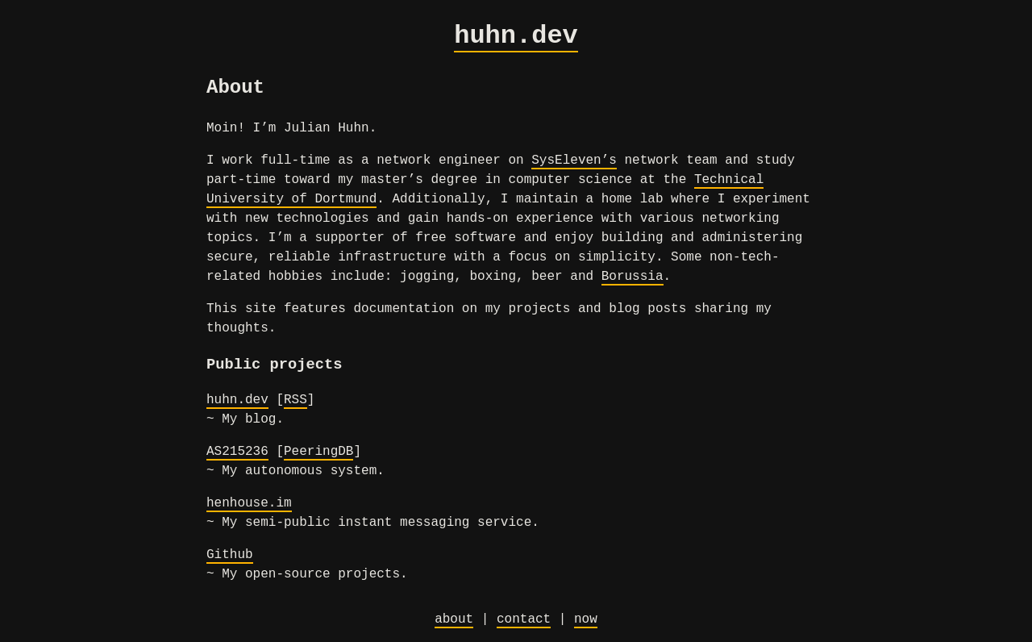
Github (229, 555)
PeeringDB (318, 451)
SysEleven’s (574, 160)
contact (524, 619)
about (454, 619)
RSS (295, 400)
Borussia (632, 276)
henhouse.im (249, 503)
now (585, 619)
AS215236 (237, 451)
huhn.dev (516, 36)
